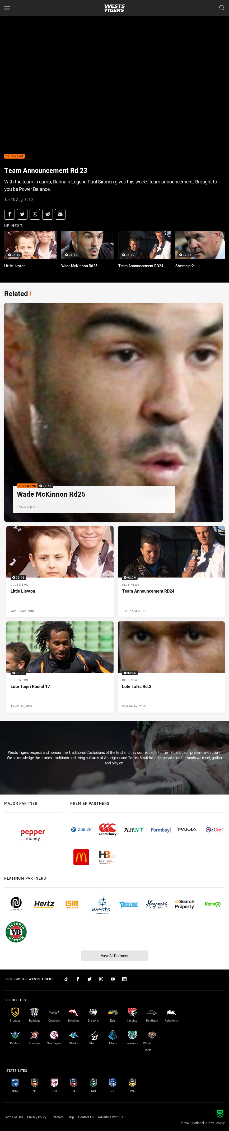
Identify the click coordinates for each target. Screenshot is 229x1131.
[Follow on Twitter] (89, 979)
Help (71, 1117)
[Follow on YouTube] (113, 979)
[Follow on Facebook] (78, 979)
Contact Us (86, 1117)
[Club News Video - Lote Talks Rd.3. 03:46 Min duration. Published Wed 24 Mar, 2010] (171, 667)
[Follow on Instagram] (101, 979)
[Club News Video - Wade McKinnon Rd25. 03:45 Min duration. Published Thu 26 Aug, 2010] (113, 412)
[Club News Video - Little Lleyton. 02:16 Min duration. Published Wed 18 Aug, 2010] (60, 571)
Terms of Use (13, 1117)
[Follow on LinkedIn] (124, 979)
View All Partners (114, 955)
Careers (58, 1117)
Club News (14, 156)
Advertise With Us (110, 1117)
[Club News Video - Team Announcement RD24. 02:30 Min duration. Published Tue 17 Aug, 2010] (171, 571)
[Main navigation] (7, 8)
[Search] (222, 8)
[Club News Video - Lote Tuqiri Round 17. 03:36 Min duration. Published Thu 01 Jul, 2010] (60, 667)
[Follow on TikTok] (66, 979)
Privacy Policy (36, 1117)
